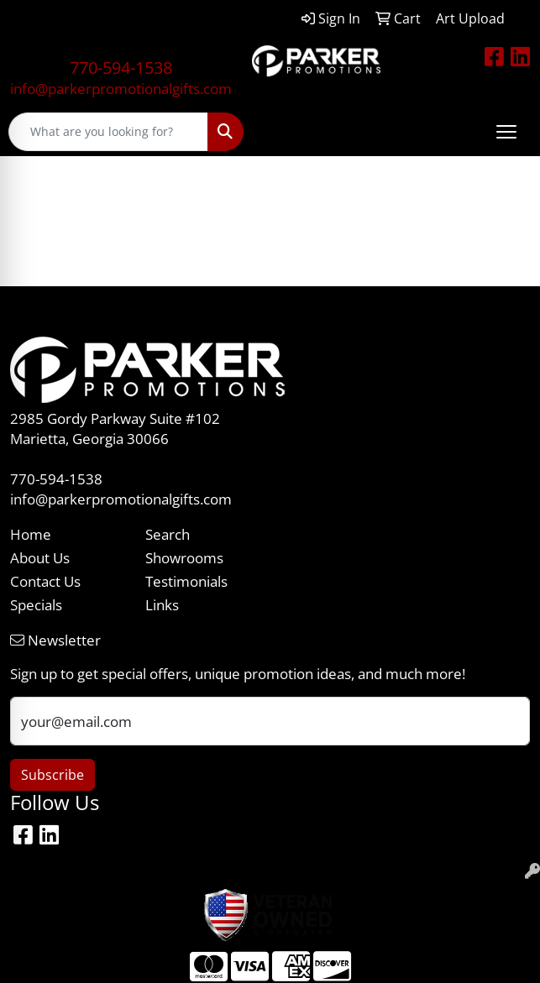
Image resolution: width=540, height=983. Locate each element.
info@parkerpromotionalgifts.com (121, 88)
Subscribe (52, 775)
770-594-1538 (121, 67)
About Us (40, 557)
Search (167, 534)
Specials (36, 604)
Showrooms (184, 557)
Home (30, 534)
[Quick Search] (108, 131)
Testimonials (186, 581)
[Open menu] (506, 132)
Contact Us (45, 581)
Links (162, 604)
